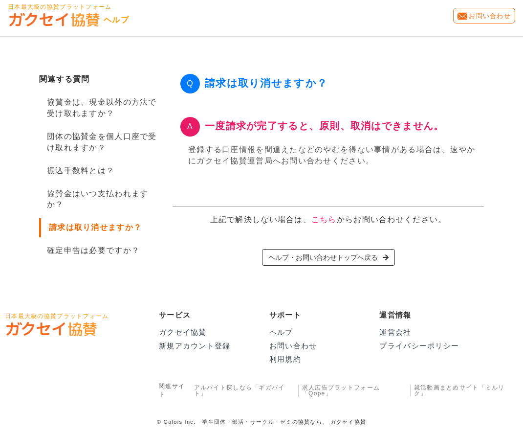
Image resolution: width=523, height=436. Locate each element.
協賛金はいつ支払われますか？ (97, 199)
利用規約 (285, 359)
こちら (324, 219)
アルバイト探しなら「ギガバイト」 (239, 390)
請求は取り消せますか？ (95, 227)
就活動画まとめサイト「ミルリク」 (459, 390)
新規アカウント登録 (195, 346)
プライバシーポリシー (419, 346)
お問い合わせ (490, 16)
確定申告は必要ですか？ (93, 250)
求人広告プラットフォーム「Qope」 (341, 390)
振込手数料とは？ (80, 170)
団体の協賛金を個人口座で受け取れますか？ (102, 142)
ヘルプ (281, 332)
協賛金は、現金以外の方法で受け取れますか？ (102, 107)
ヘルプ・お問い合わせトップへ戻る (328, 257)
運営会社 (395, 332)
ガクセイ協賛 (183, 332)
